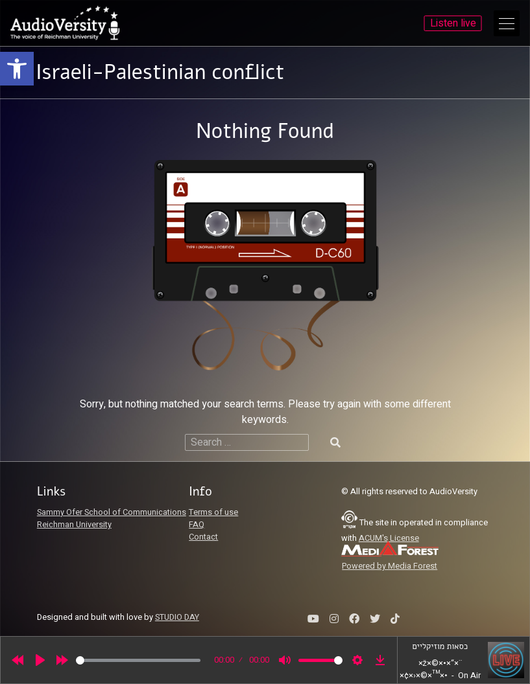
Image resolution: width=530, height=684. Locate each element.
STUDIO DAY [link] (177, 617)
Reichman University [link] (74, 524)
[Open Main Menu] (507, 23)
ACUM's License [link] (389, 538)
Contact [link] (203, 537)
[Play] (40, 660)
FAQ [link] (196, 524)
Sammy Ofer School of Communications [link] (111, 512)
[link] (17, 69)
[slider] (138, 660)
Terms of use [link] (213, 512)
